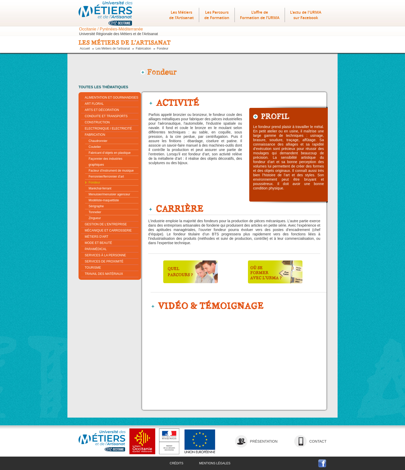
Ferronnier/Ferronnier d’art (106, 176)
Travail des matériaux (104, 274)
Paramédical (96, 249)
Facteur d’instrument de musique (111, 170)
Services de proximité (104, 261)
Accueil (85, 48)
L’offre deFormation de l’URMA (259, 15)
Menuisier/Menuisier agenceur (109, 194)
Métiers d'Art (96, 236)
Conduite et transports (106, 116)
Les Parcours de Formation (216, 15)
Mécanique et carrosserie (108, 230)
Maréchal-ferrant (100, 188)
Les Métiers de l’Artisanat (181, 15)
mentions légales (214, 463)
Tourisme (93, 267)
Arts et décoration (102, 110)
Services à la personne (105, 255)
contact (317, 441)
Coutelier (95, 147)
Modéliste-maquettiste (104, 200)
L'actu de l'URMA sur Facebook (305, 15)
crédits (176, 463)
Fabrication (143, 48)
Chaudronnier (98, 141)
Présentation (264, 441)
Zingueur (95, 218)
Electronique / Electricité (108, 128)
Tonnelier (95, 212)
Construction (97, 122)
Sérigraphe (96, 206)
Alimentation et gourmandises (111, 97)
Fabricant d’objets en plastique (110, 153)
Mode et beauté (98, 243)
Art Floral (94, 104)
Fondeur (162, 48)
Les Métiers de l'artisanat (113, 48)
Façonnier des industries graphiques (105, 161)
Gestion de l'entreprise (106, 224)
